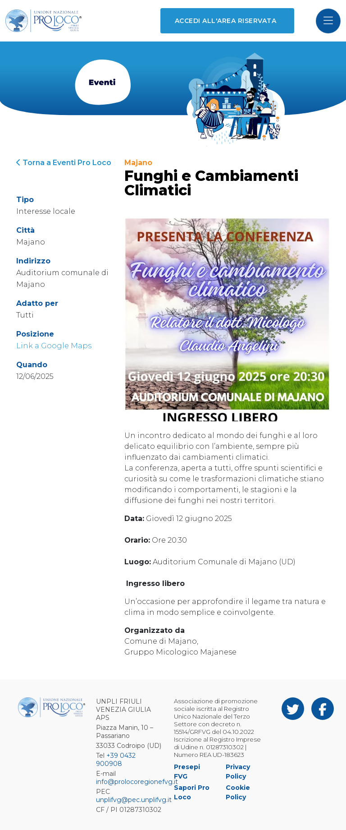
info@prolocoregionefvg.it (137, 782)
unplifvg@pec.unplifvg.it (134, 800)
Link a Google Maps (53, 345)
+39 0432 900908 (116, 760)
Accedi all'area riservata (225, 21)
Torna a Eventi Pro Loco (63, 162)
